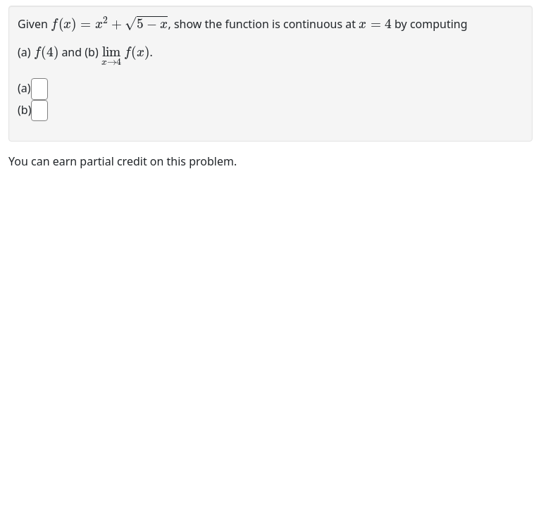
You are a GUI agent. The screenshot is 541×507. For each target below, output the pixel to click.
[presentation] (109, 22)
